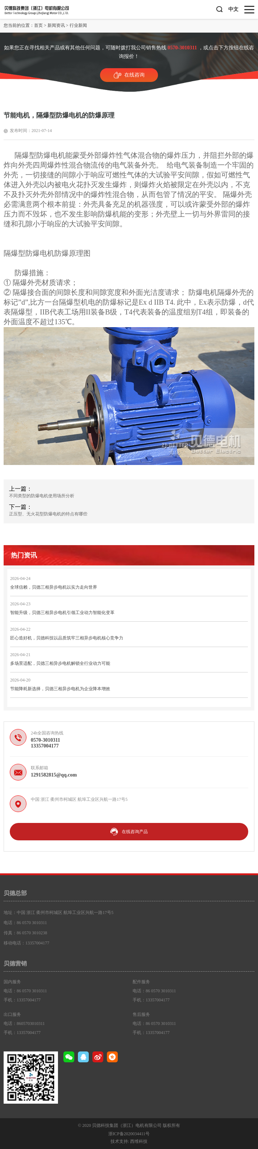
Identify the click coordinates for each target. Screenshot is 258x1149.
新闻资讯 (56, 25)
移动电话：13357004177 (26, 943)
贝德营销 (15, 963)
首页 (38, 25)
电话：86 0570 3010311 (25, 922)
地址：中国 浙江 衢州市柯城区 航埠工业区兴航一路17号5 (58, 912)
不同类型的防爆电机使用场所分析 (41, 495)
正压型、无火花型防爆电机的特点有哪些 (48, 513)
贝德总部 (15, 893)
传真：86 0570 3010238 (25, 932)
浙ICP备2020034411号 (129, 1133)
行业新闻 (78, 25)
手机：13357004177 (22, 999)
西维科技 (138, 1141)
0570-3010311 (182, 47)
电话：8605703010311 (24, 1023)
